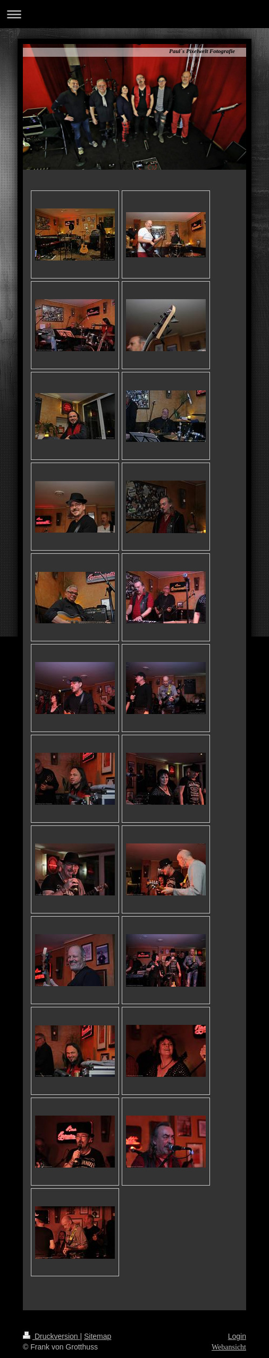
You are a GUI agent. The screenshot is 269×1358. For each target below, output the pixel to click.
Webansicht (229, 1347)
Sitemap (97, 1336)
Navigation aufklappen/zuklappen (134, 14)
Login (237, 1336)
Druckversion (51, 1336)
